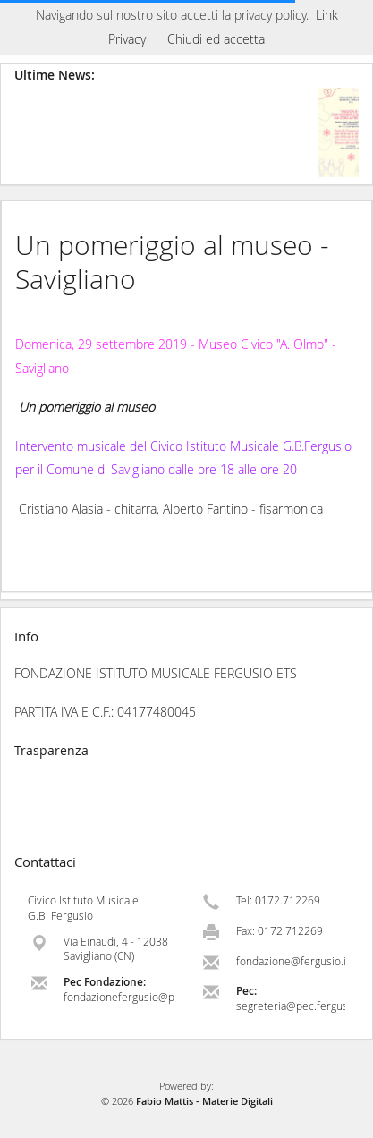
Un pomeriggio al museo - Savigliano (172, 262)
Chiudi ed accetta (216, 38)
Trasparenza (51, 750)
